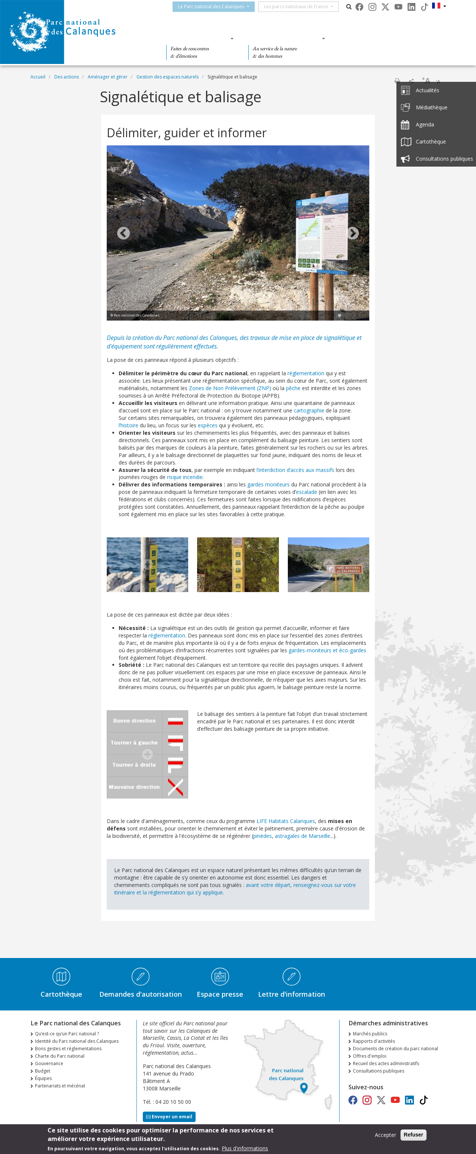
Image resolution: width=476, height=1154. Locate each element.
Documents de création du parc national (395, 1048)
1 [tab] (339, 315)
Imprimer (397, 80)
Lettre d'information (291, 994)
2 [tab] (347, 315)
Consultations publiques (378, 1071)
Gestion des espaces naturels (167, 77)
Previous (123, 233)
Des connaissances (284, 38)
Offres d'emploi (369, 1056)
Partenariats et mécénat (60, 1086)
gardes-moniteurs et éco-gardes (327, 650)
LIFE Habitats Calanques (286, 820)
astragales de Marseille (302, 835)
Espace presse (220, 994)
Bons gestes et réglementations (68, 1048)
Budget (42, 1071)
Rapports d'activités (374, 1041)
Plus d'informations (245, 1148)
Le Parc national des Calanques (218, 6)
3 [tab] (354, 315)
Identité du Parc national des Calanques (77, 1041)
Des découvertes (197, 38)
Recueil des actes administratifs (386, 1063)
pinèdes (262, 835)
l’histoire (128, 425)
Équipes (43, 1078)
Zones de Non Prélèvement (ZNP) (230, 388)
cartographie (309, 410)
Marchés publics (370, 1034)
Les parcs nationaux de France (303, 6)
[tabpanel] (238, 233)
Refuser (413, 1135)
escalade (306, 491)
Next (352, 233)
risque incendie (185, 476)
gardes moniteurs (268, 484)
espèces (208, 425)
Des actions (362, 38)
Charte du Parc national (59, 1056)
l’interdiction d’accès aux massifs (295, 469)
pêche (293, 388)
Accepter (385, 1135)
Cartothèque (61, 994)
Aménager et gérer (108, 77)
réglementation (305, 373)
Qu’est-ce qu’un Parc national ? (67, 1034)
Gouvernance (49, 1063)
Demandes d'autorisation (140, 994)
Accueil (37, 77)
